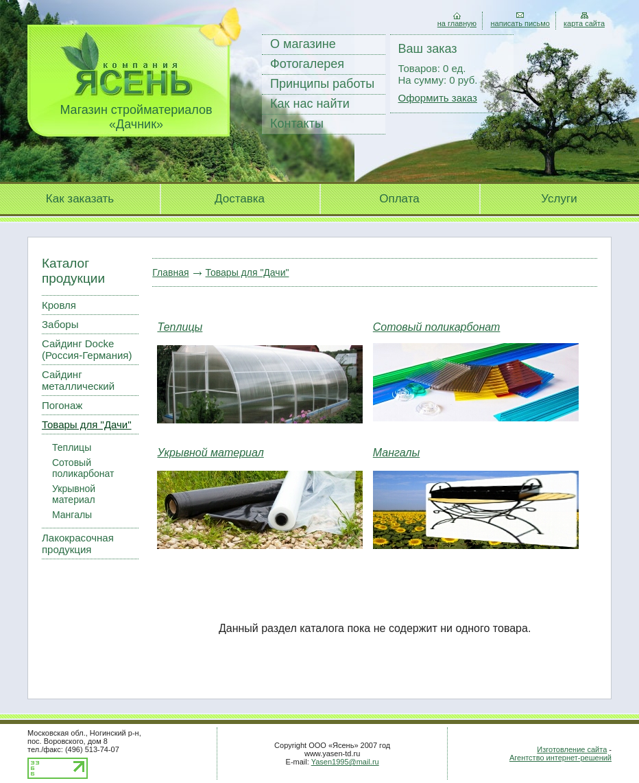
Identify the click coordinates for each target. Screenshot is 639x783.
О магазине (303, 44)
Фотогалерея (307, 64)
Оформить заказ (437, 98)
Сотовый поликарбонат (83, 468)
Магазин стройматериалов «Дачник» (136, 117)
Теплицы (71, 447)
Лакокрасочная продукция (78, 543)
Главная (170, 272)
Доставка (240, 198)
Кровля (59, 305)
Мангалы (72, 514)
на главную (457, 23)
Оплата (399, 198)
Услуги (559, 198)
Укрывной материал (73, 494)
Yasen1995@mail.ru (345, 762)
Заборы (60, 324)
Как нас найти (310, 103)
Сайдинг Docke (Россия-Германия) (87, 349)
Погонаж (62, 405)
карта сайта (584, 23)
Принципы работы (322, 84)
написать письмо (520, 23)
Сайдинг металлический (78, 380)
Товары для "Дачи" (87, 424)
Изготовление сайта (572, 749)
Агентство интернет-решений (560, 757)
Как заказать (80, 198)
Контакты (297, 123)
